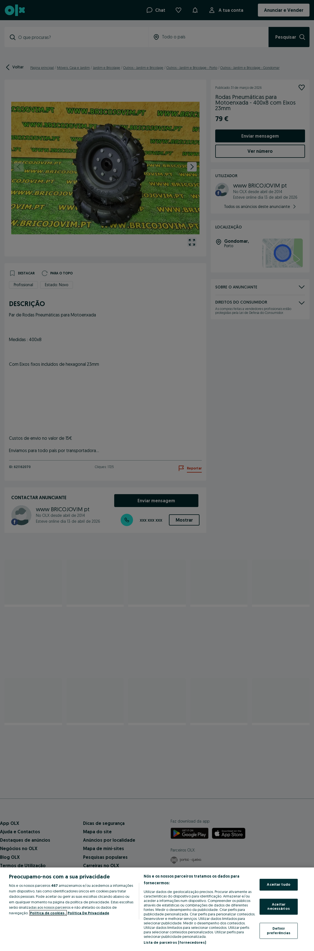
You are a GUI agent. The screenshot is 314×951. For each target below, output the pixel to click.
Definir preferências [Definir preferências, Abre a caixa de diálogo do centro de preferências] (279, 930)
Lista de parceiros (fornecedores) (175, 942)
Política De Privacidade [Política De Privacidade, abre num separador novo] (88, 913)
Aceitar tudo (278, 884)
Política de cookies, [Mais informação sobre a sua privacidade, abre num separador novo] (48, 913)
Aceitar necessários (278, 906)
